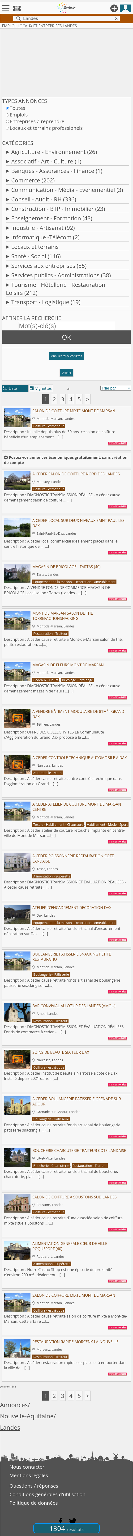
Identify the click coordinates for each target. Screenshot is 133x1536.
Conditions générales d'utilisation (47, 1494)
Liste (10, 388)
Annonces (14, 1405)
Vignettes (41, 388)
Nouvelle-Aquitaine (27, 1416)
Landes (10, 1427)
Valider (66, 373)
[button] (66, 358)
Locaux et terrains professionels (46, 128)
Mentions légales (28, 1475)
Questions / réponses (33, 1485)
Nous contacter (26, 1466)
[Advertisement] (66, 62)
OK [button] (66, 337)
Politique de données (33, 1502)
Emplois (19, 114)
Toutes (17, 108)
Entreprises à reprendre (37, 121)
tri (68, 388)
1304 (66, 1528)
